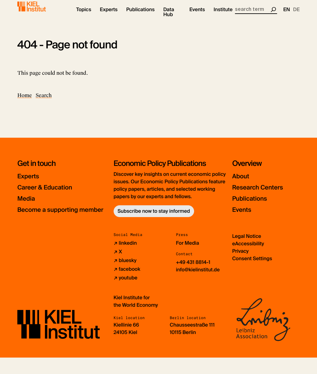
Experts (30, 181)
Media (28, 203)
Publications (253, 203)
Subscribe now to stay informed (154, 216)
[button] (84, 15)
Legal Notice (246, 252)
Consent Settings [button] (252, 275)
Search (44, 100)
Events (243, 215)
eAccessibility (248, 260)
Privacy (240, 267)
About (242, 181)
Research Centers (263, 192)
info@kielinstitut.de (198, 286)
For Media (187, 259)
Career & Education (51, 192)
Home (24, 100)
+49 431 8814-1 (193, 278)
